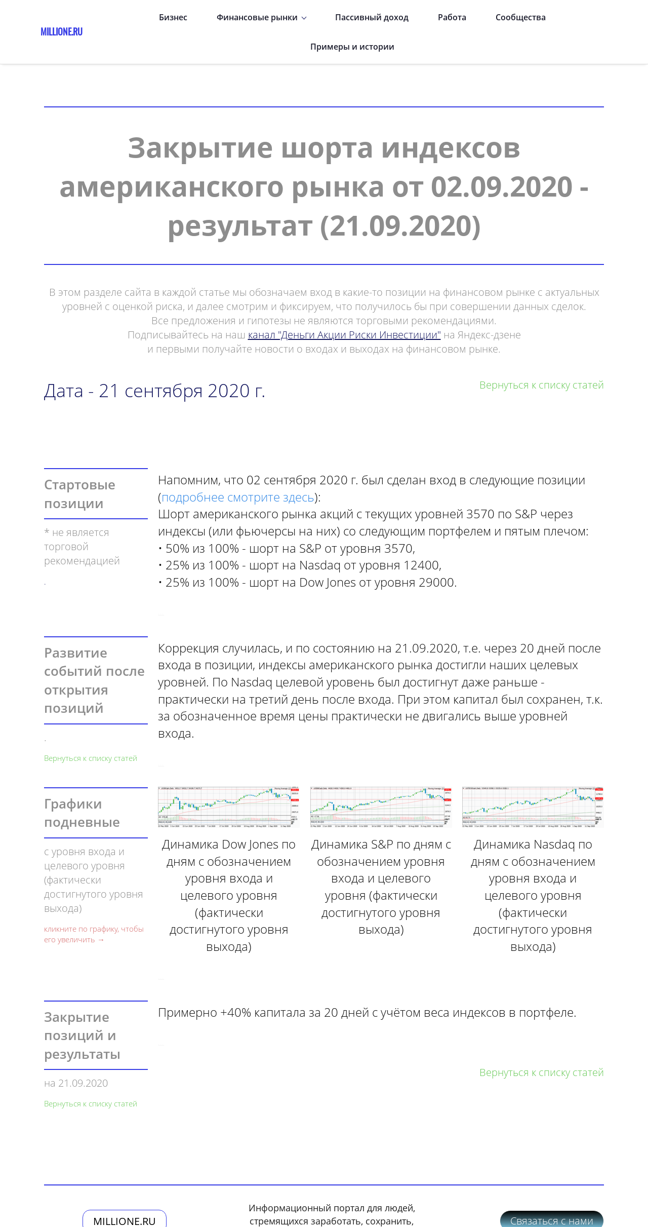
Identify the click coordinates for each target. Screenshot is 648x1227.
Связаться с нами (551, 1187)
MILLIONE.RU (124, 1188)
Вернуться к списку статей (90, 724)
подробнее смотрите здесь (237, 463)
